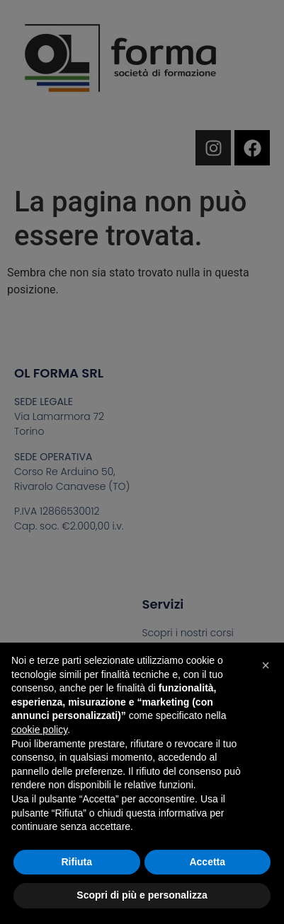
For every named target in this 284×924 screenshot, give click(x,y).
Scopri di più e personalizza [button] (141, 895)
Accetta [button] (207, 861)
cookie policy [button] (39, 729)
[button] (265, 665)
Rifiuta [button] (76, 861)
